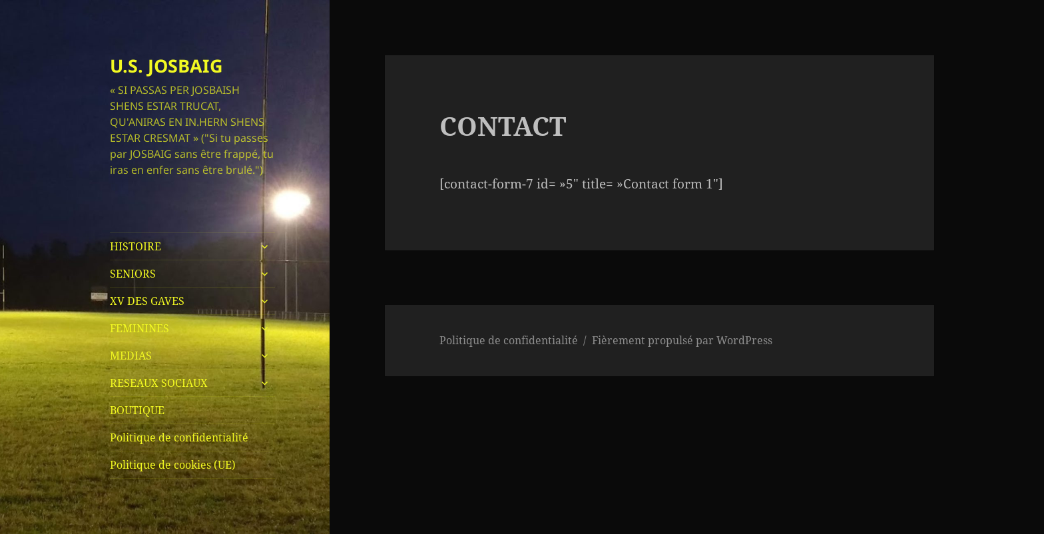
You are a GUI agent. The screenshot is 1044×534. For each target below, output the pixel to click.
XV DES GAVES (147, 301)
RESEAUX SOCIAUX (159, 383)
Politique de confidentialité (179, 437)
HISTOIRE (135, 246)
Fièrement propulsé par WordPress (682, 340)
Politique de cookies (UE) (173, 464)
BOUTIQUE (137, 410)
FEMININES (139, 328)
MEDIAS (131, 355)
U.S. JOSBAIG (166, 65)
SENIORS (133, 273)
